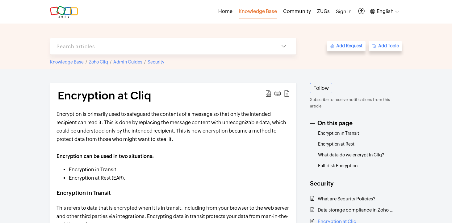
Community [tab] (297, 11)
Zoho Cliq (98, 61)
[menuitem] (344, 12)
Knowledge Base (67, 61)
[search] (160, 46)
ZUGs (323, 11)
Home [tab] (225, 11)
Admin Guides (127, 61)
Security (156, 61)
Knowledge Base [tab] (258, 11)
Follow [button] (321, 88)
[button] (362, 11)
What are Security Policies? (346, 198)
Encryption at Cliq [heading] (104, 96)
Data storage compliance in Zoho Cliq (357, 209)
